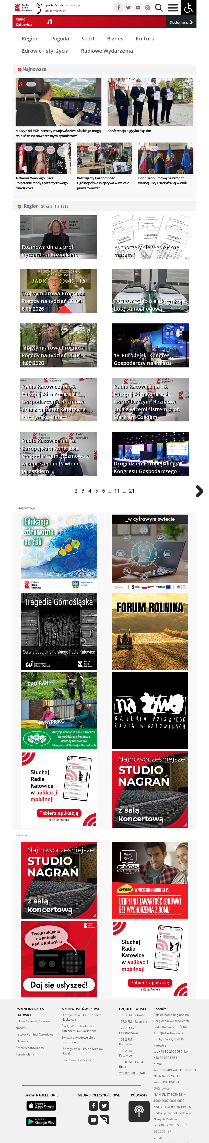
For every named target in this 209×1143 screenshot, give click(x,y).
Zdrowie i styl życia (45, 50)
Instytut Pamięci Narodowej (35, 1034)
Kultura (145, 38)
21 (132, 490)
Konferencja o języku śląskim (129, 130)
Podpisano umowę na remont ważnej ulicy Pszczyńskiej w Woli (162, 181)
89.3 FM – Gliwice (132, 1015)
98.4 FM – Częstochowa (128, 1030)
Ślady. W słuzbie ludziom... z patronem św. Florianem (81, 1028)
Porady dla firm (26, 1054)
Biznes (115, 38)
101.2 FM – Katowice (126, 1041)
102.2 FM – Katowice (126, 1053)
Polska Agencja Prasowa (33, 1021)
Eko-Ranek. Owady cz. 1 (78, 1060)
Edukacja (124, 84)
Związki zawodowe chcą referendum (78, 1039)
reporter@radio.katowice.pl (61, 5)
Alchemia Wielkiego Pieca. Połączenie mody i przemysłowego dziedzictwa (42, 183)
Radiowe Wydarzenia (107, 50)
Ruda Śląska (51, 150)
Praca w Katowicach (30, 1048)
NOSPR (21, 1028)
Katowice (137, 84)
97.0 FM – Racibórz (133, 1021)
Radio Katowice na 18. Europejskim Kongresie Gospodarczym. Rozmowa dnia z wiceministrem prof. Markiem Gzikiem (147, 401)
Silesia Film (23, 1041)
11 (117, 490)
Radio (28, 148)
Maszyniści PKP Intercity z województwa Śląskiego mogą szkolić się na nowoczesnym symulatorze (58, 133)
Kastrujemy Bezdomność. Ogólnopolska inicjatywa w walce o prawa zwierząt (103, 183)
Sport (88, 38)
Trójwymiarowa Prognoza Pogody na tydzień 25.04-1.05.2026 (53, 355)
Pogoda (60, 38)
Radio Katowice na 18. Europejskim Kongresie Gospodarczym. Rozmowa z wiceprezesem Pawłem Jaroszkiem (55, 456)
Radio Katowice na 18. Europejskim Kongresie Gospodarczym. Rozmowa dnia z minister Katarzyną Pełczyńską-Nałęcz (54, 401)
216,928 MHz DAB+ (133, 1073)
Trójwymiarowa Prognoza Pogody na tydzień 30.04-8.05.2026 (53, 301)
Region (30, 38)
